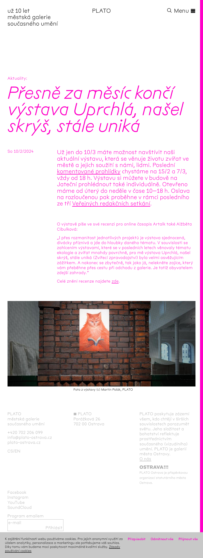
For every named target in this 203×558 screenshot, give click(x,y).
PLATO (101, 11)
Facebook (17, 492)
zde (115, 281)
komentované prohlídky (88, 171)
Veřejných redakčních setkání (111, 203)
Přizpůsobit (137, 539)
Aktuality (17, 78)
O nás (145, 459)
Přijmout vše (188, 539)
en (17, 451)
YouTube (16, 502)
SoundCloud (20, 507)
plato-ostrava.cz (24, 442)
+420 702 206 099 (25, 432)
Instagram (18, 497)
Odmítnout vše (162, 539)
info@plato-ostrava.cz (30, 437)
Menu (184, 11)
